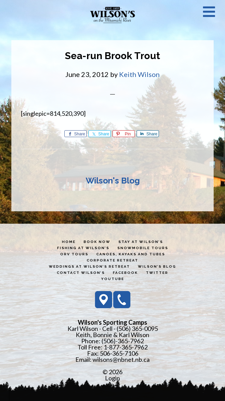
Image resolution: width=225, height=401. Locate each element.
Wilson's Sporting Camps (112, 14)
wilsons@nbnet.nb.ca (121, 359)
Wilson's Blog (113, 181)
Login (112, 378)
